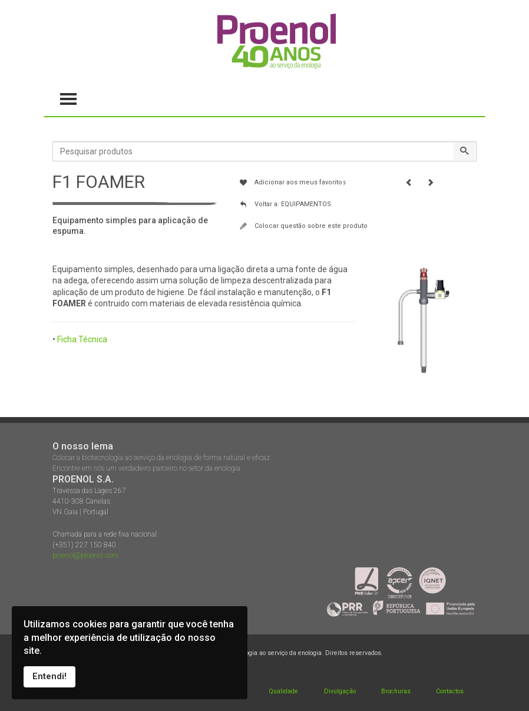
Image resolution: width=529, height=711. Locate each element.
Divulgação (340, 691)
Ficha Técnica (82, 339)
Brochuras (396, 691)
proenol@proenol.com (85, 555)
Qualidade (283, 691)
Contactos (450, 691)
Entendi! (49, 677)
